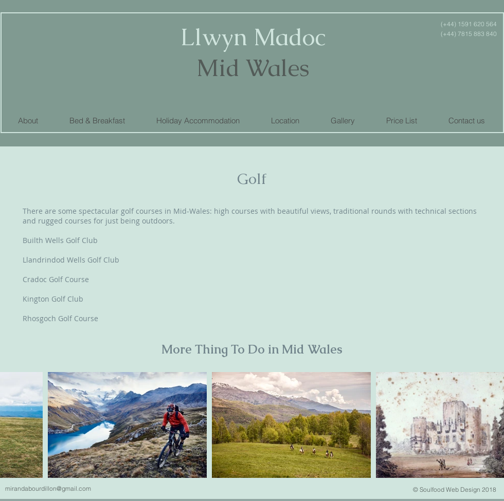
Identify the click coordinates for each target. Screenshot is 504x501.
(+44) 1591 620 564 (468, 24)
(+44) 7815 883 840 (469, 34)
